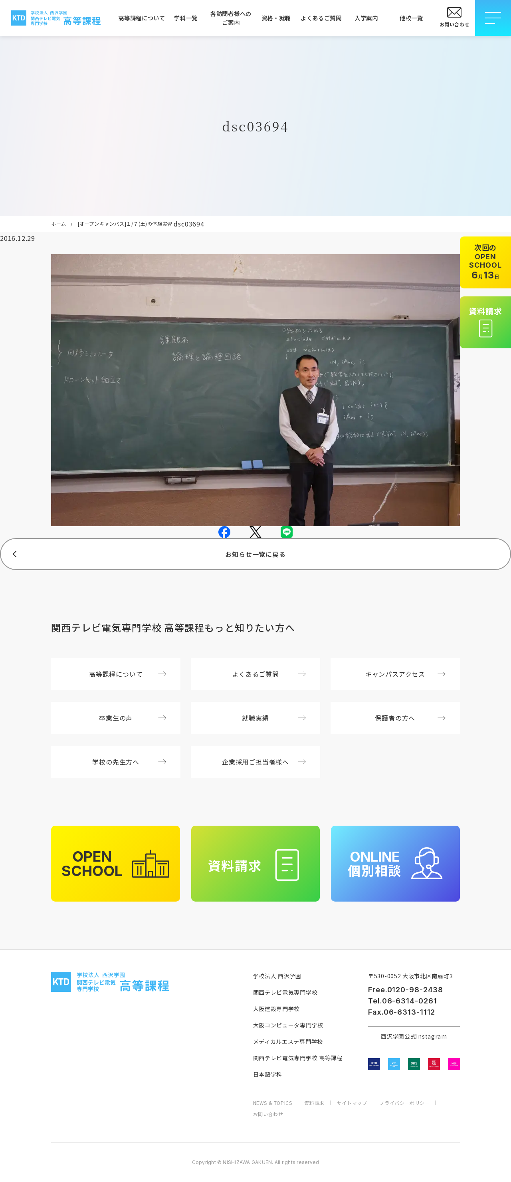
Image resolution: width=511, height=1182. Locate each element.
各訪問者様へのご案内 (231, 17)
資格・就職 (276, 18)
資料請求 (314, 1103)
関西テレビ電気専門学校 (285, 992)
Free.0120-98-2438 (405, 989)
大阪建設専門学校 (276, 1009)
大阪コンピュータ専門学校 (288, 1025)
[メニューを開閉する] (493, 18)
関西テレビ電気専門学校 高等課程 (298, 1058)
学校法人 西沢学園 (277, 976)
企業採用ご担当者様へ (264, 762)
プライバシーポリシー (404, 1103)
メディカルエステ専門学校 (288, 1041)
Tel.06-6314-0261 (402, 1001)
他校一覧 (411, 18)
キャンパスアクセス (405, 674)
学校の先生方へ (129, 762)
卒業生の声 (132, 718)
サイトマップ (352, 1103)
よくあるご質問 (321, 18)
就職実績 (274, 718)
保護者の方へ (410, 718)
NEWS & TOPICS (272, 1103)
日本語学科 (268, 1074)
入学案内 (366, 18)
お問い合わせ (268, 1114)
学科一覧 (186, 18)
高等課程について (140, 18)
